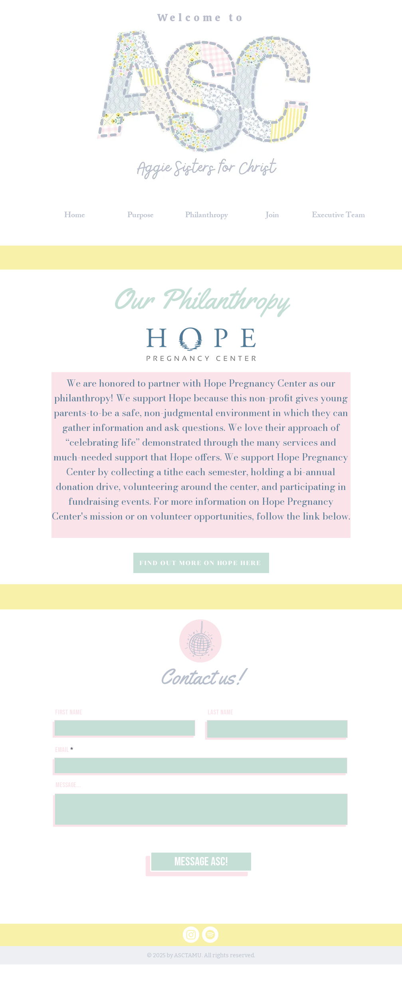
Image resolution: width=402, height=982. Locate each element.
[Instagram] (191, 934)
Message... (68, 785)
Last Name (220, 712)
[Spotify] (210, 934)
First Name (68, 712)
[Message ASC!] (201, 861)
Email (62, 750)
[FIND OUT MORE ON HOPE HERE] (201, 563)
